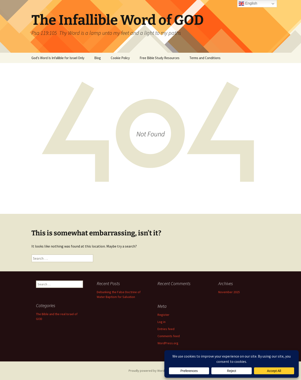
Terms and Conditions (205, 58)
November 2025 (229, 292)
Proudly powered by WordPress (151, 371)
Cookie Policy (120, 58)
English (248, 3)
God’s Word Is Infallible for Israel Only (57, 58)
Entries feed (165, 329)
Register (163, 315)
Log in (161, 322)
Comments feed (168, 336)
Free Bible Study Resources (159, 58)
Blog (97, 58)
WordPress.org (167, 343)
